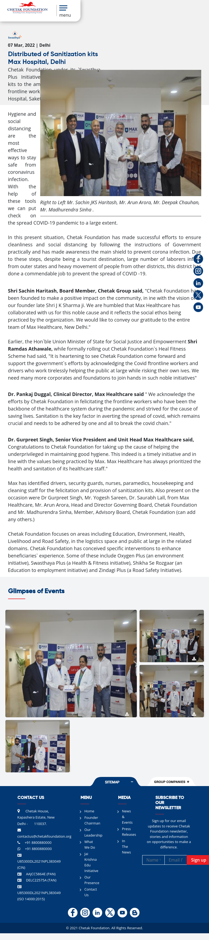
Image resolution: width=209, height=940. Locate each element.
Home (89, 811)
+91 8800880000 (38, 842)
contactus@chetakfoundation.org (44, 836)
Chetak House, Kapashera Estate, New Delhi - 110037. (36, 817)
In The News (126, 846)
